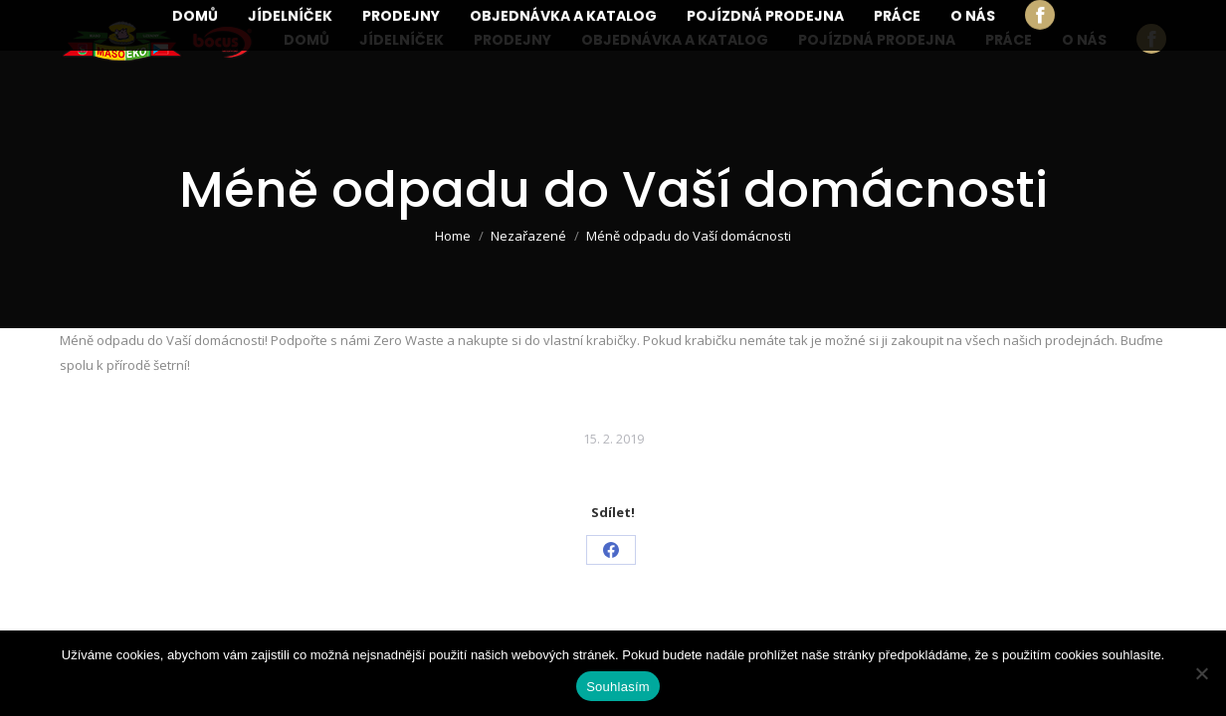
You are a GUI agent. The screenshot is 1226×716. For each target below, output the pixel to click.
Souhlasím (618, 686)
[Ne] (1201, 673)
